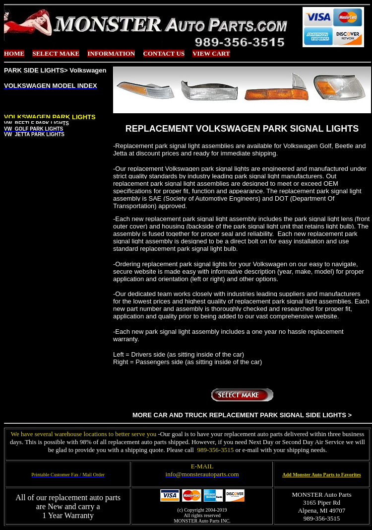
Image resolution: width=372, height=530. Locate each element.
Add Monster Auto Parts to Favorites (321, 474)
